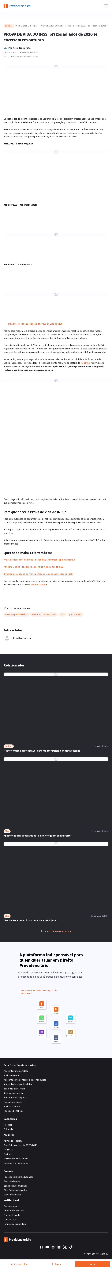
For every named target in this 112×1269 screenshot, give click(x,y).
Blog (25, 25)
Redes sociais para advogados (18, 1177)
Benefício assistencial (15, 1088)
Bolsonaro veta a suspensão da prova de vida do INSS (35, 323)
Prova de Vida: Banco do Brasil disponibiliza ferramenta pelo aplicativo (40, 559)
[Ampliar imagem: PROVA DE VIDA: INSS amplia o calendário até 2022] (56, 234)
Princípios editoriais (14, 1210)
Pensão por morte (13, 1102)
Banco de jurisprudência (15, 1185)
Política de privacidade (15, 1224)
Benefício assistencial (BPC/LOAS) (21, 1145)
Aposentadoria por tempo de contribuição (25, 1080)
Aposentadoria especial (15, 1097)
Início (17, 25)
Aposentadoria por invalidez (18, 1084)
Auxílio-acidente (12, 1106)
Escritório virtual (12, 1194)
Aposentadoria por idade (16, 1071)
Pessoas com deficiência (16, 1158)
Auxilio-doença (11, 1075)
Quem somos (10, 1206)
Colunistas (9, 1129)
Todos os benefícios (13, 1111)
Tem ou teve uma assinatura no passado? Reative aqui (40, 994)
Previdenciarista (22, 48)
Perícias (8, 1154)
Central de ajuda (12, 1215)
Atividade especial (13, 1140)
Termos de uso (11, 1219)
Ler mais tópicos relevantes (56, 931)
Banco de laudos (12, 1181)
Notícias (33, 25)
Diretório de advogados (15, 1190)
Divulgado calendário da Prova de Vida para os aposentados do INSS (38, 574)
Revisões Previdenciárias (16, 1163)
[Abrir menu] (106, 6)
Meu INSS (85, 363)
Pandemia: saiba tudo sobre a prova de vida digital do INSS (33, 566)
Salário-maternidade (14, 1093)
